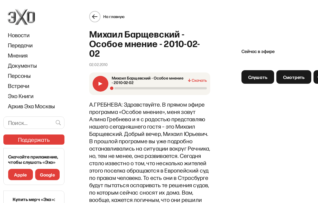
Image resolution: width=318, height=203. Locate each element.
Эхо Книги (20, 96)
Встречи (18, 85)
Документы (22, 65)
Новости (19, 35)
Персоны (19, 75)
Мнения (18, 55)
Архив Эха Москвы (31, 106)
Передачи (20, 45)
